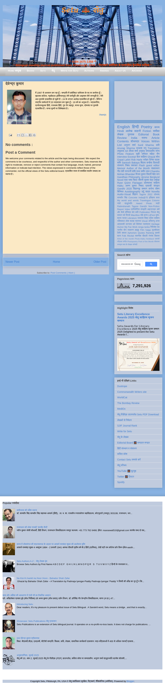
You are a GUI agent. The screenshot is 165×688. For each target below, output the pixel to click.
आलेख (129, 131)
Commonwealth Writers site (132, 392)
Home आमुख (14, 70)
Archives (137, 70)
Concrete (133, 197)
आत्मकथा (148, 182)
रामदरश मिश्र (143, 218)
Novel (120, 179)
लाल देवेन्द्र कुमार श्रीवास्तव (28, 638)
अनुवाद (142, 151)
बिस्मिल (120, 191)
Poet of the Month (146, 241)
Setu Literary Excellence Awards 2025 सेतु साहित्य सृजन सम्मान (135, 317)
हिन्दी (135, 127)
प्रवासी (149, 185)
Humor (120, 227)
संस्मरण (120, 165)
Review (122, 138)
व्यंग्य (158, 151)
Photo (149, 203)
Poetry (146, 127)
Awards (104, 70)
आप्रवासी (121, 224)
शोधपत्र (135, 141)
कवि (158, 145)
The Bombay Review (128, 403)
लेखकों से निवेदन (124, 420)
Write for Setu (69, 70)
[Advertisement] (138, 100)
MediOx (121, 408)
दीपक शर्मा (133, 151)
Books (30, 70)
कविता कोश (122, 454)
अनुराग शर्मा (130, 145)
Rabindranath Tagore (127, 206)
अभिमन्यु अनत (154, 221)
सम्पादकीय (150, 151)
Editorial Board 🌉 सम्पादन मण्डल (133, 442)
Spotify (121, 482)
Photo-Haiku (140, 239)
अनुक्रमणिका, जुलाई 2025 (28, 655)
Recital (130, 236)
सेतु (53, 70)
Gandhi (143, 206)
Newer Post (12, 261)
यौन (125, 230)
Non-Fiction (154, 206)
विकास (157, 236)
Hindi (120, 131)
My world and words (128, 200)
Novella (155, 191)
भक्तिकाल (121, 221)
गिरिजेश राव (155, 227)
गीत (118, 171)
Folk (124, 236)
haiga (148, 230)
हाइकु (137, 230)
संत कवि (135, 212)
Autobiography (132, 191)
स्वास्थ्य (138, 221)
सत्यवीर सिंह (122, 197)
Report (120, 209)
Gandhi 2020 (124, 188)
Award (139, 203)
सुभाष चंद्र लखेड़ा (152, 179)
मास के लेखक (127, 244)
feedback (150, 239)
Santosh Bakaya (131, 162)
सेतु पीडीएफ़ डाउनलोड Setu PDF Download (138, 414)
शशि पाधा (136, 171)
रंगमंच (151, 236)
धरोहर (145, 159)
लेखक (120, 134)
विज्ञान (135, 194)
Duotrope (122, 386)
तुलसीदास (156, 230)
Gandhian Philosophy (128, 177)
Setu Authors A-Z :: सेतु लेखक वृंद (32, 561)
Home (56, 261)
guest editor (153, 165)
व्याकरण (131, 230)
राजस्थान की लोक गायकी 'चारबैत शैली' (32, 527)
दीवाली (144, 236)
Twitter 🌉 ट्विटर (125, 476)
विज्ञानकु (136, 188)
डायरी (157, 233)
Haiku (120, 185)
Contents (123, 141)
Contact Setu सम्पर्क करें (129, 459)
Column (156, 200)
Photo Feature (125, 153)
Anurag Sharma (126, 148)
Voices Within (150, 141)
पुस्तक (131, 134)
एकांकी (157, 239)
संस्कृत (157, 185)
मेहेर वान (156, 174)
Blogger (130, 681)
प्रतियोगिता (135, 209)
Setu (43, 70)
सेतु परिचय (121, 465)
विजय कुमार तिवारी (144, 174)
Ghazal (151, 156)
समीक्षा (156, 131)
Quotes (141, 233)
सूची (138, 153)
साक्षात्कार (155, 168)
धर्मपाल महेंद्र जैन (151, 153)
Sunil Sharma (146, 145)
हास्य (146, 215)
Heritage (155, 224)
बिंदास (143, 162)
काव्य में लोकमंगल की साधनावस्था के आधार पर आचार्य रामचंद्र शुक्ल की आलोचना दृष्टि (51, 544)
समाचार (134, 165)
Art (126, 151)
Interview (122, 156)
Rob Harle (136, 159)
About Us (120, 70)
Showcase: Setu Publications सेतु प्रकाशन (36, 621)
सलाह (132, 221)
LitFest (151, 215)
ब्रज (119, 236)
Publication (144, 212)
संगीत (125, 241)
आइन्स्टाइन (151, 209)
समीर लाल (145, 171)
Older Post (100, 261)
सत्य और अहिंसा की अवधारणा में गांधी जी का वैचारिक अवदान (27, 595)
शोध (158, 156)
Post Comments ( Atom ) (63, 272)
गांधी (119, 203)
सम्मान (144, 188)
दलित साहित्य (154, 218)
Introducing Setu (25, 604)
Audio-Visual (124, 194)
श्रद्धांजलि (128, 203)
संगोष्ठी (135, 244)
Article (155, 138)
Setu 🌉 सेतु (82, 10)
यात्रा (147, 191)
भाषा (130, 179)
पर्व (124, 215)
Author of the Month (138, 168)
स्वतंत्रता (146, 224)
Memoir (121, 168)
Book (156, 134)
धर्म (134, 224)
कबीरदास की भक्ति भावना (27, 510)
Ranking (150, 233)
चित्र (135, 179)
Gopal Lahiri (123, 159)
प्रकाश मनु (141, 148)
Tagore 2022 (145, 194)
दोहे (141, 215)
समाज (124, 233)
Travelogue (145, 200)
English (123, 127)
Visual (145, 221)
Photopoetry (132, 241)
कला (158, 197)
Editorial (143, 134)
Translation (154, 148)
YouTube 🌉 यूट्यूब (126, 471)
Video (127, 209)
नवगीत (119, 230)
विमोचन (139, 224)
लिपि (119, 233)
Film (142, 230)
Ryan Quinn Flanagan (129, 182)
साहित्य (156, 182)
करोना (151, 188)
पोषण (157, 188)
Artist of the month (125, 239)
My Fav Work (130, 227)
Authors (89, 70)
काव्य (157, 127)
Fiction (147, 131)
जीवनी (140, 179)
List (119, 145)
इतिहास (152, 197)
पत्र (126, 179)
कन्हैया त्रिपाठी (153, 162)
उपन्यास (129, 224)
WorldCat (122, 397)
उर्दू (142, 191)
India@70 (143, 197)
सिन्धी (128, 215)
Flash (142, 165)
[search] (130, 264)
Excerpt (132, 156)
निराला (153, 212)
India (134, 138)
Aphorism (132, 233)
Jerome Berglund (150, 177)
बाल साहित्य (142, 156)
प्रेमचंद (157, 194)
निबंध (127, 165)
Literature (132, 218)
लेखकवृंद (102, 115)
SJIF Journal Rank (127, 425)
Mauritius (135, 215)
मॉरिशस (128, 212)
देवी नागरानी (126, 171)
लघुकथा (120, 151)
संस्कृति (143, 209)
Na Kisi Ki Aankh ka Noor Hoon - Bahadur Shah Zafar (43, 578)
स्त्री (158, 203)
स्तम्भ (144, 138)
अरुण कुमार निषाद (134, 185)
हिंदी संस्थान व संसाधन (127, 448)
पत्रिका (119, 241)
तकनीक (138, 236)
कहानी (137, 131)
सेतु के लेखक (123, 437)
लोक (127, 221)
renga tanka (144, 227)
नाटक (124, 218)
